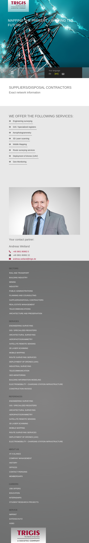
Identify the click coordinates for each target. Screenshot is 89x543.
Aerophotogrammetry (20, 133)
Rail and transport (19, 273)
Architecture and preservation (25, 313)
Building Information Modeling (25, 380)
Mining (12, 282)
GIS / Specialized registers (22, 127)
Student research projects (24, 502)
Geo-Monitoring (17, 162)
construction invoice (20, 389)
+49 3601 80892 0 (19, 251)
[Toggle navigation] (12, 72)
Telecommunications (20, 309)
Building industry (18, 278)
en (56, 73)
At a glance (15, 454)
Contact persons (18, 472)
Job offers (15, 489)
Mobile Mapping (18, 144)
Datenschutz (16, 519)
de (50, 73)
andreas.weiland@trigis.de (22, 259)
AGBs (11, 523)
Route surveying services (22, 150)
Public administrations (21, 291)
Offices (13, 467)
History (13, 463)
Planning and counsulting (22, 295)
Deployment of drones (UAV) (23, 156)
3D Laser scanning (19, 138)
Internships (15, 498)
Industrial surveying (20, 366)
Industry (13, 286)
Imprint (13, 514)
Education (14, 493)
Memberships (16, 476)
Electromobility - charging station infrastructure (36, 384)
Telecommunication (19, 371)
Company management (20, 458)
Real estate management (22, 304)
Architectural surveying (22, 335)
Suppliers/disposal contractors (26, 300)
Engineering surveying (20, 121)
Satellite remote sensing (22, 344)
